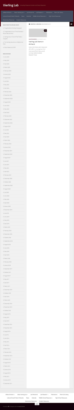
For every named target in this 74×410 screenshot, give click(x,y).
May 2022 (6, 133)
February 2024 (7, 91)
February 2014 (7, 352)
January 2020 (7, 206)
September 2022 (8, 123)
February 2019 (7, 230)
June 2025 (6, 57)
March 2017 (7, 286)
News (22, 16)
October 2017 (7, 272)
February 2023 (7, 116)
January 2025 (7, 74)
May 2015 (6, 317)
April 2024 (6, 88)
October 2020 (7, 182)
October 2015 (7, 310)
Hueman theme (21, 406)
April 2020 (6, 203)
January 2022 (7, 147)
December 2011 (8, 383)
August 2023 (7, 102)
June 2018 (6, 248)
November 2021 (8, 150)
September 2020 (8, 185)
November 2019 (8, 209)
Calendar (28, 16)
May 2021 (6, 168)
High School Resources (54, 16)
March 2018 (7, 258)
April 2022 (6, 137)
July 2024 (6, 81)
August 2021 (7, 157)
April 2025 (6, 64)
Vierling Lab (10, 5)
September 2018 (8, 241)
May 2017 (6, 279)
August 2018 (7, 244)
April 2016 (6, 296)
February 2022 (7, 143)
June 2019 (6, 216)
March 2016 (7, 300)
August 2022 (7, 126)
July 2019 (6, 213)
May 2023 (6, 109)
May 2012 (6, 376)
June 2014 (6, 338)
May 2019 (6, 220)
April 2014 (6, 345)
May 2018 (6, 251)
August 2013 (7, 362)
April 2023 (6, 112)
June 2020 (6, 196)
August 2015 (7, 314)
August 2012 (7, 373)
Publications (49, 12)
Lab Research (39, 12)
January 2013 (7, 369)
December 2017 (8, 269)
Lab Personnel (30, 12)
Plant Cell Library (58, 12)
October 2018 (7, 237)
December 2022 (8, 119)
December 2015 (8, 303)
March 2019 (7, 227)
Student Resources (21, 20)
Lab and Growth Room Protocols (11, 16)
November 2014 (8, 328)
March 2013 (7, 366)
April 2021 (6, 171)
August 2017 (7, 275)
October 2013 (7, 359)
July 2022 (6, 130)
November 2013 (8, 355)
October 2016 (7, 293)
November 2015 (8, 307)
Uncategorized (33, 39)
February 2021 (7, 175)
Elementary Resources (8, 20)
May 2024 (6, 84)
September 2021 (8, 154)
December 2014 (8, 324)
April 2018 (6, 255)
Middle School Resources (39, 16)
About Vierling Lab (19, 12)
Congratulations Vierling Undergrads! (13, 28)
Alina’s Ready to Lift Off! (10, 47)
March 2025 (7, 67)
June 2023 (6, 105)
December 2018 (8, 234)
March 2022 (7, 140)
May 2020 (6, 199)
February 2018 (7, 262)
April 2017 (6, 282)
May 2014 (6, 341)
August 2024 (7, 77)
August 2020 (7, 189)
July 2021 (6, 161)
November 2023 (8, 95)
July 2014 (6, 335)
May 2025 (6, 60)
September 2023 (8, 98)
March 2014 (7, 348)
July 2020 (6, 192)
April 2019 (6, 223)
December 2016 (8, 289)
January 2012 (7, 380)
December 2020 (8, 178)
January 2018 (7, 265)
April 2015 (6, 321)
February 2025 (7, 71)
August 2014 (7, 331)
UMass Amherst (7, 12)
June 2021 (6, 164)
